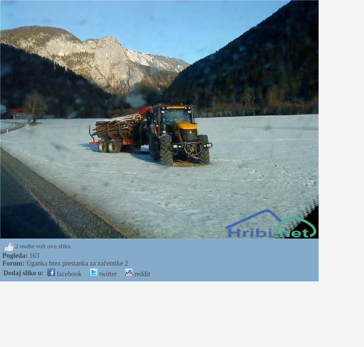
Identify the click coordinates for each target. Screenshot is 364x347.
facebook (64, 274)
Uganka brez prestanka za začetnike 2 (77, 263)
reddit (137, 274)
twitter (103, 274)
